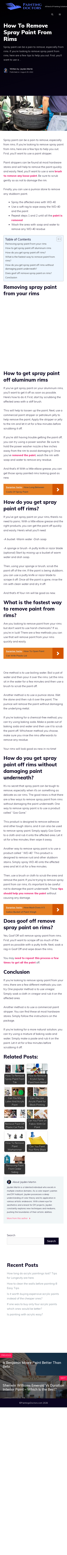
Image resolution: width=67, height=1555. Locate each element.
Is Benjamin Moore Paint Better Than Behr (32, 1365)
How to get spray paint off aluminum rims (28, 248)
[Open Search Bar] (52, 14)
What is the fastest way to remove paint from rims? (30, 258)
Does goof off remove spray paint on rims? (28, 273)
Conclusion (11, 277)
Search (11, 1235)
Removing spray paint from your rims (25, 243)
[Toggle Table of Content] (57, 239)
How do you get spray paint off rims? (25, 252)
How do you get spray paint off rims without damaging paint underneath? (29, 266)
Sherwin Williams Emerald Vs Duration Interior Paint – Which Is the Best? (33, 1387)
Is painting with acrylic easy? (25, 1314)
